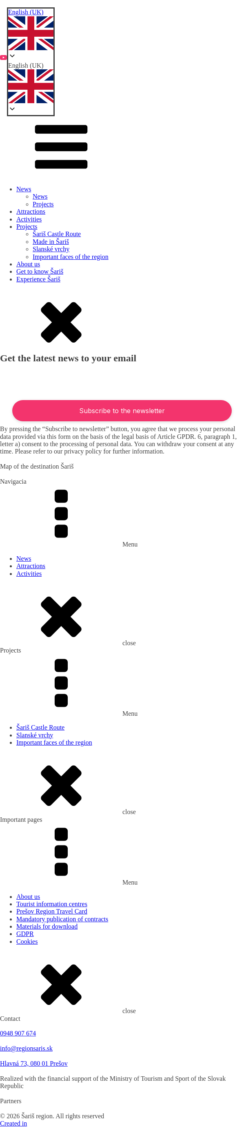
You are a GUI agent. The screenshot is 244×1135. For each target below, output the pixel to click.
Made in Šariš (51, 241)
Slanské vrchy (51, 249)
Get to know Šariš (39, 271)
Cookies (27, 941)
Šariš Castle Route (57, 233)
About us (28, 264)
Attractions (30, 211)
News (23, 189)
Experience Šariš (38, 279)
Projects (43, 204)
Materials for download (47, 926)
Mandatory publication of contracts (62, 919)
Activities (29, 219)
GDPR (25, 933)
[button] (30, 83)
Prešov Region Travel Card (51, 911)
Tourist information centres (51, 903)
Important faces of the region (71, 256)
